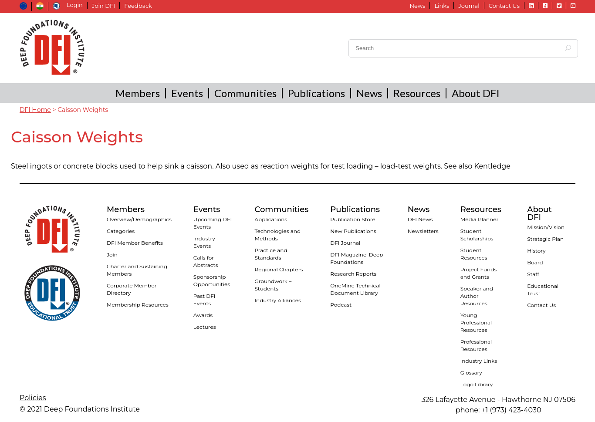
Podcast (341, 304)
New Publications (353, 231)
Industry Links (478, 361)
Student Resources (473, 254)
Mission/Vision (546, 227)
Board (535, 262)
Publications (316, 93)
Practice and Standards (270, 254)
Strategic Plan (545, 239)
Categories (121, 231)
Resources (416, 93)
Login (75, 5)
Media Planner (479, 219)
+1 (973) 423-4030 (511, 410)
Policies (33, 398)
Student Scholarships (477, 235)
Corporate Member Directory (131, 289)
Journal (468, 5)
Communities (245, 93)
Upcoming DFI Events (212, 223)
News (417, 5)
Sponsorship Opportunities (211, 280)
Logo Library (476, 384)
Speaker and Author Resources (476, 296)
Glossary (471, 372)
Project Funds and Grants (478, 273)
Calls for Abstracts (205, 261)
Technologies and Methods (277, 235)
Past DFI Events (204, 300)
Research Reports (353, 273)
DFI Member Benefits (135, 243)
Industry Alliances (277, 300)
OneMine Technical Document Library (355, 289)
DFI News (420, 219)
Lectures (204, 327)
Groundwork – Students (272, 285)
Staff (533, 274)
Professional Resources (476, 345)
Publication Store (352, 219)
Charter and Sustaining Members (137, 270)
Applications (270, 219)
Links (441, 5)
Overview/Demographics (139, 219)
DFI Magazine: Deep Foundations (356, 258)
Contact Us (504, 5)
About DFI (476, 93)
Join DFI (103, 5)
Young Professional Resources (476, 322)
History (536, 250)
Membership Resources (138, 304)
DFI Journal (345, 243)
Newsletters (423, 231)
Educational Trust (542, 290)
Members (137, 93)
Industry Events (204, 242)
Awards (203, 315)
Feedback (138, 5)
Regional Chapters (278, 269)
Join (112, 254)
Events (187, 93)
